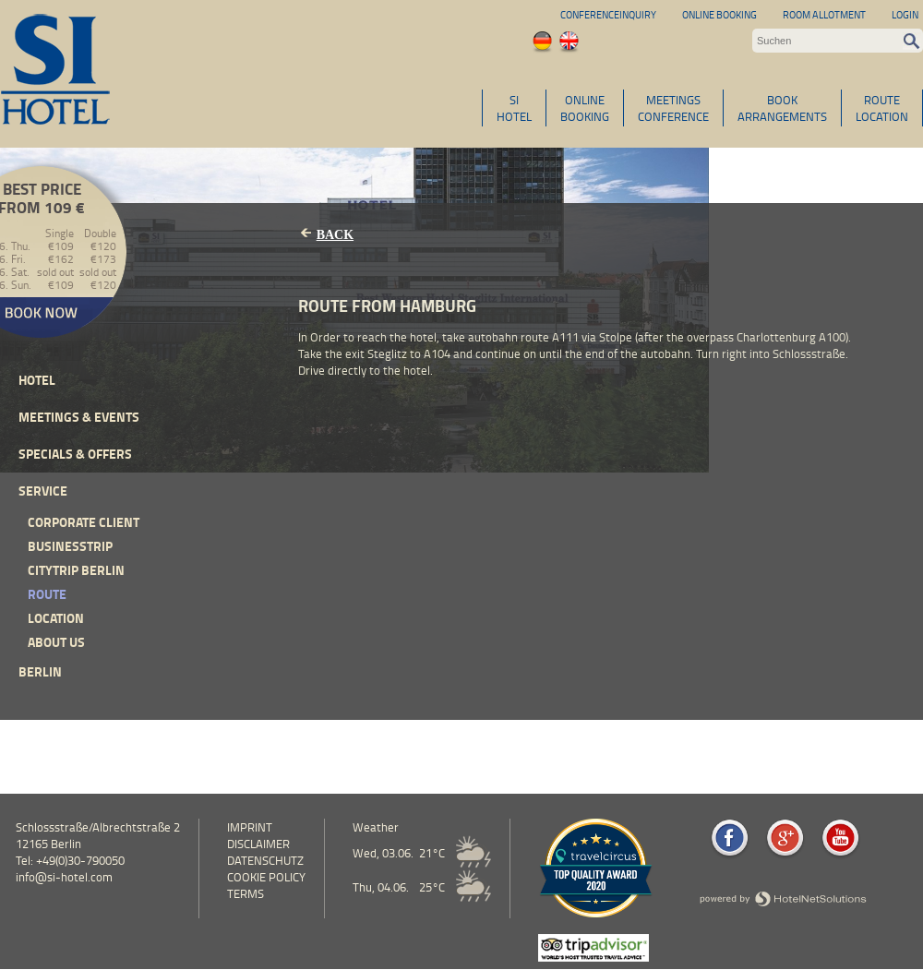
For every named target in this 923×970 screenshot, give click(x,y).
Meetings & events (78, 416)
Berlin (40, 671)
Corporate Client (83, 522)
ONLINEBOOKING (584, 108)
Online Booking (719, 14)
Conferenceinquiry (608, 14)
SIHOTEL (514, 108)
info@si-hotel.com (64, 876)
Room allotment (824, 14)
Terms (245, 893)
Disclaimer (258, 843)
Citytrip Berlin (76, 570)
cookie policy (266, 876)
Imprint (249, 827)
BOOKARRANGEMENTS (782, 108)
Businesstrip (70, 546)
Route (47, 594)
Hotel (36, 379)
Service (42, 490)
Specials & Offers (75, 453)
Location (56, 618)
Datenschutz (265, 860)
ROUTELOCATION (882, 108)
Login (905, 14)
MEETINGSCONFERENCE (673, 108)
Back (335, 235)
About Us (56, 642)
